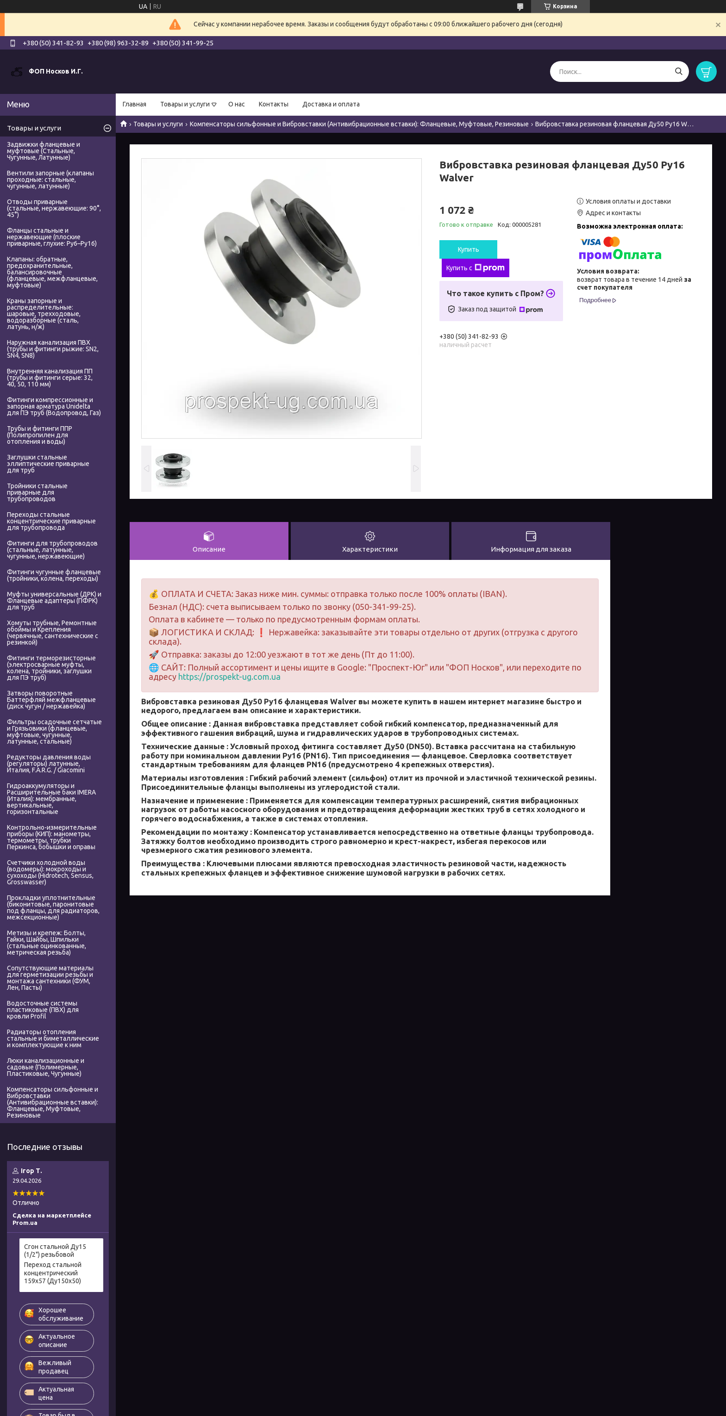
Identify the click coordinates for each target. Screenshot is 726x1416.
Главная (134, 104)
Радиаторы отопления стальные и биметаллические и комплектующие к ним (53, 1038)
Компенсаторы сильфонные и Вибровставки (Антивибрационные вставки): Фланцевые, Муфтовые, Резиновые (359, 124)
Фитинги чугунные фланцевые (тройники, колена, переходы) (54, 575)
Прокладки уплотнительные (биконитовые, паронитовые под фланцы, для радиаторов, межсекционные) (53, 907)
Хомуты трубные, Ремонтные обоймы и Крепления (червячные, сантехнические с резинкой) (52, 632)
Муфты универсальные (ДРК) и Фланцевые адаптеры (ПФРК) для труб (54, 600)
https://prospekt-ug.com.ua (229, 676)
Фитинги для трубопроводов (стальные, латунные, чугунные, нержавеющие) (52, 550)
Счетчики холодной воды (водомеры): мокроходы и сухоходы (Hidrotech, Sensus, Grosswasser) (50, 872)
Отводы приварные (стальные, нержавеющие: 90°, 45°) (54, 208)
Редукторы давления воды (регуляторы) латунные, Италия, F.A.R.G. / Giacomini (49, 763)
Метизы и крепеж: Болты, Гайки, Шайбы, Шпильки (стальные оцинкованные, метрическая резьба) (46, 942)
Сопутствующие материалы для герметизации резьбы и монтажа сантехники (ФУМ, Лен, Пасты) (50, 977)
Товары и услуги (185, 104)
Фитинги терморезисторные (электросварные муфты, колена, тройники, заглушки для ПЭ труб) (51, 667)
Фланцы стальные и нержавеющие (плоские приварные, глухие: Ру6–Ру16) (52, 237)
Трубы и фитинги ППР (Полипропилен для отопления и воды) (39, 435)
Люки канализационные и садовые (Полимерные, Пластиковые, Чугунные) (45, 1067)
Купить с (475, 268)
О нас (236, 104)
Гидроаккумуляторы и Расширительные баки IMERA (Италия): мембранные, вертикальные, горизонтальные (51, 798)
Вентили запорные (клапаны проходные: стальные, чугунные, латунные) (50, 179)
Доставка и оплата (331, 104)
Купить (468, 249)
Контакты (273, 104)
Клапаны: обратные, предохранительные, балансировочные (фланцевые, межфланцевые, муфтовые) (52, 272)
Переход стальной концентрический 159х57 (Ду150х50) (52, 1273)
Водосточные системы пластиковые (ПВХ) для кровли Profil (43, 1010)
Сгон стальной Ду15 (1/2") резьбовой (55, 1251)
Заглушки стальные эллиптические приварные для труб (48, 463)
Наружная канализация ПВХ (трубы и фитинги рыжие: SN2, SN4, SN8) (53, 349)
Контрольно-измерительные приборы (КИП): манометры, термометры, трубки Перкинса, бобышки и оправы (52, 837)
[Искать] (678, 71)
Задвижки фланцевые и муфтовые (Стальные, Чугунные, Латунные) (43, 151)
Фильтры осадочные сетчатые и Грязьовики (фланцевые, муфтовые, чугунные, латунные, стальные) (54, 731)
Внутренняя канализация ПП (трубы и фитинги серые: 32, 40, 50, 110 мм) (50, 377)
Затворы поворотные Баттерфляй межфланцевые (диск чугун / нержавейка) (51, 699)
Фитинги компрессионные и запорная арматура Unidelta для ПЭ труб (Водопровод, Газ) (54, 406)
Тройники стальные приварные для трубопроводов (37, 492)
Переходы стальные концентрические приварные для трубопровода (51, 521)
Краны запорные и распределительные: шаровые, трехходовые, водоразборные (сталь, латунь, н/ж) (44, 313)
